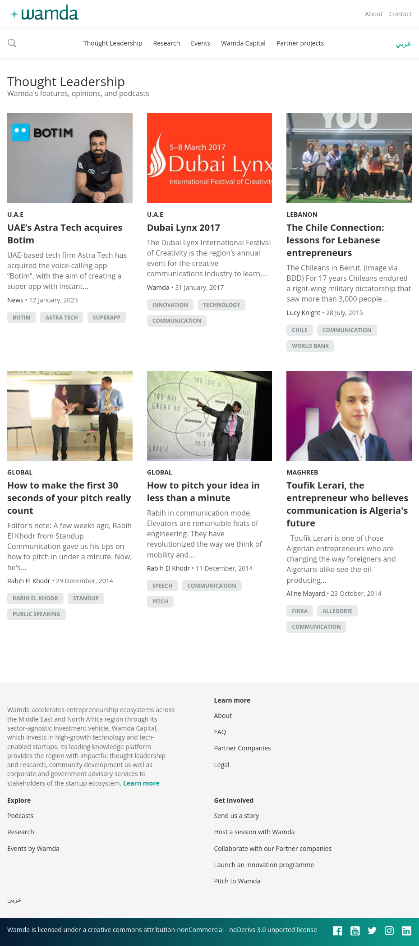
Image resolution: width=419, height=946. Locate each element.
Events (200, 43)
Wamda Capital (243, 43)
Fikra (300, 611)
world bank (310, 346)
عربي (404, 43)
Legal (222, 764)
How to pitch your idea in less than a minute (203, 491)
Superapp (106, 317)
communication (177, 320)
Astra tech (62, 317)
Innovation (170, 305)
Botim (22, 317)
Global (19, 472)
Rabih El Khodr (35, 598)
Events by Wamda (33, 848)
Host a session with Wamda (254, 831)
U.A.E (15, 214)
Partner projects (300, 43)
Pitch (160, 601)
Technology (221, 305)
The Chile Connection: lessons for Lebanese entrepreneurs (335, 240)
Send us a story (236, 815)
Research (166, 43)
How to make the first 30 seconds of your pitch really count (69, 497)
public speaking (36, 614)
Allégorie (337, 611)
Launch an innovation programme (264, 864)
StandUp (86, 598)
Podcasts (20, 815)
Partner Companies (242, 748)
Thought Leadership (113, 43)
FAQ (220, 731)
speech (162, 586)
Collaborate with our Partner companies (273, 848)
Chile (299, 330)
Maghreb (302, 472)
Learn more (141, 783)
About (373, 13)
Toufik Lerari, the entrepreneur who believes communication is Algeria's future (347, 504)
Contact (400, 13)
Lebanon (302, 214)
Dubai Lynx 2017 (183, 227)
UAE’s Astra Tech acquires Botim (65, 233)
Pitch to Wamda (237, 881)
